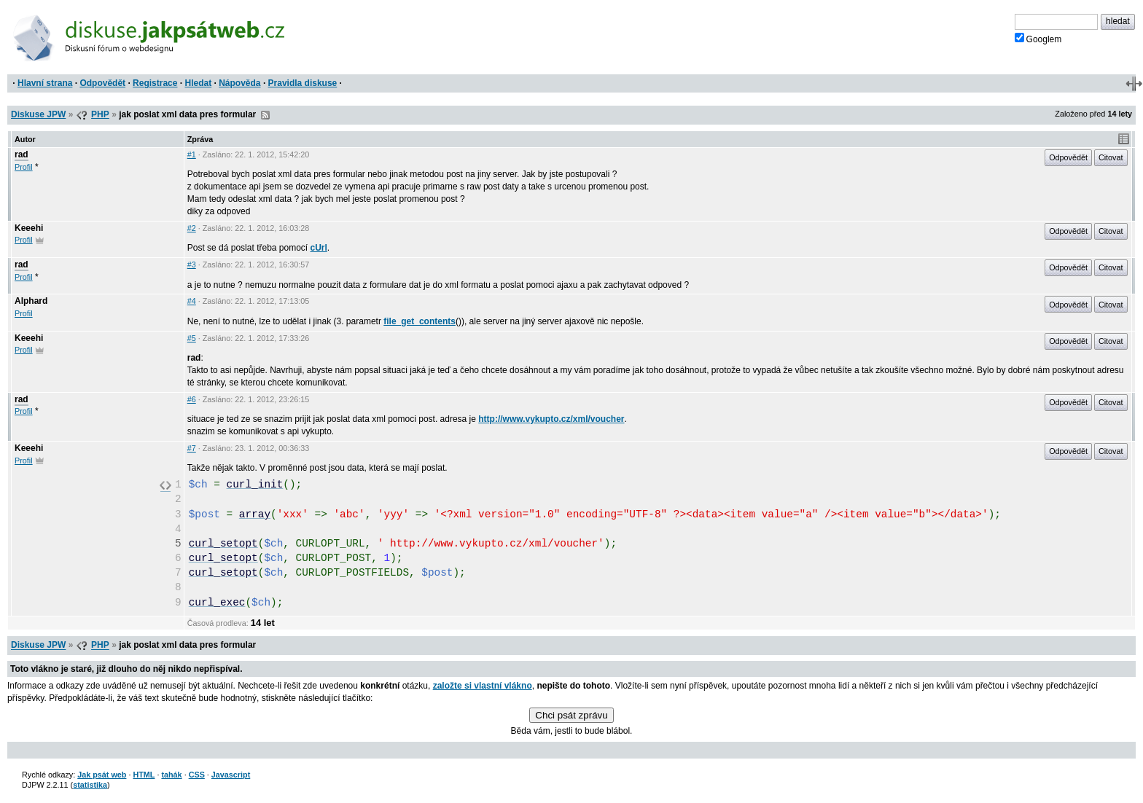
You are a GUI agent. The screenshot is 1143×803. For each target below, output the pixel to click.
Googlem (1038, 38)
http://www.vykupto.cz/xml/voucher (551, 419)
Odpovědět (102, 83)
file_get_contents (419, 321)
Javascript (230, 774)
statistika (90, 784)
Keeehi (29, 228)
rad (21, 154)
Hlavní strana (44, 83)
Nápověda (239, 83)
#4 (191, 301)
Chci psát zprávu (571, 715)
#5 (191, 338)
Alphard (31, 301)
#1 (191, 154)
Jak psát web (101, 774)
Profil (24, 166)
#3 (191, 264)
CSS (197, 774)
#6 (191, 399)
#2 (191, 228)
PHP (100, 114)
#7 (191, 448)
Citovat (1111, 157)
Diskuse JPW (38, 114)
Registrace (155, 83)
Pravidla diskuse (303, 83)
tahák (171, 774)
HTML (144, 774)
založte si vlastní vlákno (482, 686)
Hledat (197, 83)
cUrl (319, 248)
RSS (265, 115)
